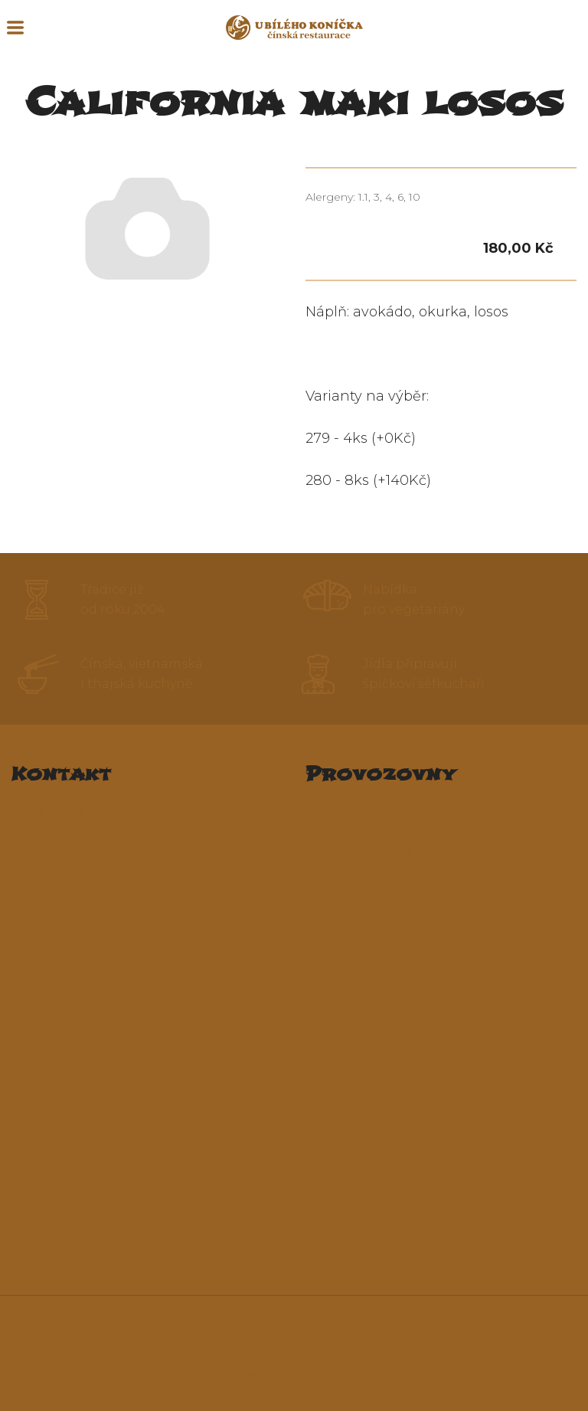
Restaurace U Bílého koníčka (397, 811)
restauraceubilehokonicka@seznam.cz (135, 893)
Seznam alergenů (294, 1333)
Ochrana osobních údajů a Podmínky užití (424, 1354)
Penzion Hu (343, 912)
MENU (15, 27)
